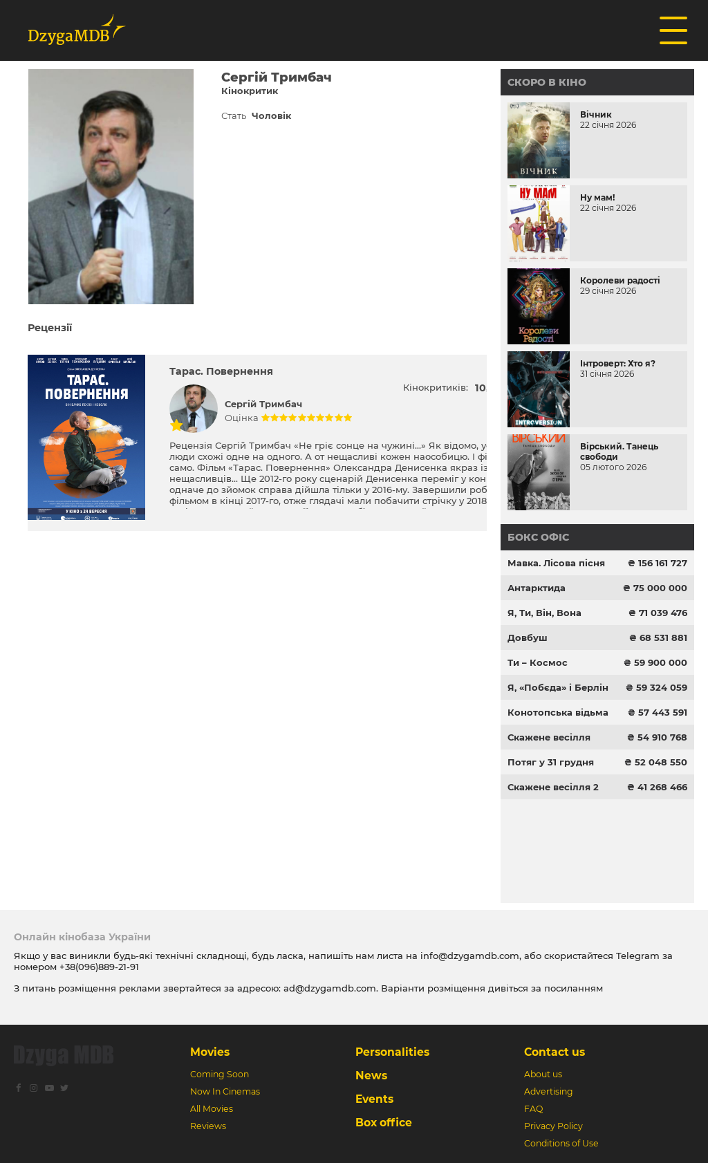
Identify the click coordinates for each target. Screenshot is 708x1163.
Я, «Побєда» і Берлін (557, 687)
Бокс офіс (538, 537)
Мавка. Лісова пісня (556, 562)
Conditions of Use (561, 1143)
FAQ (533, 1109)
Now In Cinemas (225, 1091)
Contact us (554, 1052)
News (371, 1075)
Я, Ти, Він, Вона (544, 612)
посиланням (573, 988)
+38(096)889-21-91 (99, 966)
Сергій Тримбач (263, 403)
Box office (383, 1122)
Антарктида (536, 587)
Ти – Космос (537, 662)
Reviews (208, 1126)
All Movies (211, 1109)
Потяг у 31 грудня (550, 761)
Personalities (392, 1052)
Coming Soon (219, 1074)
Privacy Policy (553, 1126)
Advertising (548, 1091)
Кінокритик (249, 90)
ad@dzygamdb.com (329, 988)
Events (374, 1099)
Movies (210, 1052)
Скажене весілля (548, 737)
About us (543, 1074)
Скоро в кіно (546, 82)
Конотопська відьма (557, 712)
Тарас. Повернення (221, 371)
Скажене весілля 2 (553, 786)
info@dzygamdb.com (468, 955)
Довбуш (527, 637)
